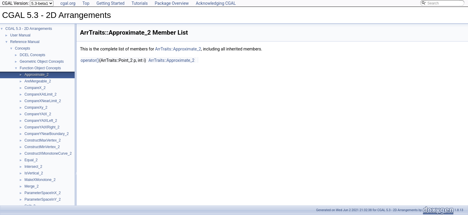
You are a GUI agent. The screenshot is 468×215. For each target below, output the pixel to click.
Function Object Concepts (40, 68)
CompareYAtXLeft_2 (40, 121)
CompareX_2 (35, 88)
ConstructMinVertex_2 (42, 147)
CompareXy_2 (35, 107)
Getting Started (110, 3)
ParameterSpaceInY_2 (42, 199)
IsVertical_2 (33, 173)
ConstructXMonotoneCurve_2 (48, 153)
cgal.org (67, 3)
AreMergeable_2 (37, 81)
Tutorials (140, 3)
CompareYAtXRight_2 (41, 127)
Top (86, 3)
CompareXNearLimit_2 (42, 101)
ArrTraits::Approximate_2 (178, 49)
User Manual (20, 35)
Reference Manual (24, 42)
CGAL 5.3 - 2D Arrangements (28, 29)
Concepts (22, 48)
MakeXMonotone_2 (40, 180)
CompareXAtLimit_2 (40, 94)
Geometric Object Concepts (42, 61)
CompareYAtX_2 (37, 114)
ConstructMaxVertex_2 (42, 140)
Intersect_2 (33, 167)
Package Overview (172, 3)
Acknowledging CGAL (216, 3)
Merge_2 (31, 186)
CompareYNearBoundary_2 (46, 134)
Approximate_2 (36, 75)
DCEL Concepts (32, 55)
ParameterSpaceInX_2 (42, 193)
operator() (90, 60)
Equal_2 (31, 160)
